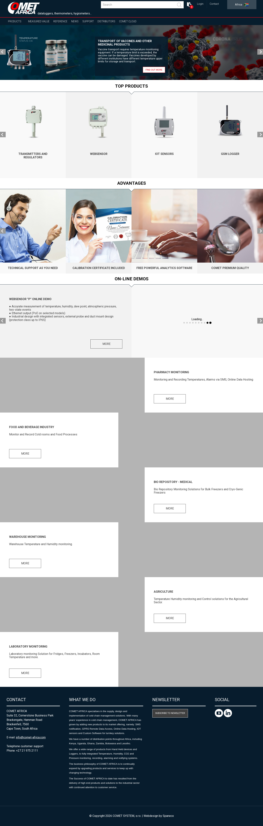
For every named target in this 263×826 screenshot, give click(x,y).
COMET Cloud (127, 21)
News (75, 21)
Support (88, 21)
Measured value (38, 21)
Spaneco (168, 816)
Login (200, 3)
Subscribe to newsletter (170, 713)
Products (14, 21)
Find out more (154, 69)
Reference (60, 21)
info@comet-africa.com (31, 737)
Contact (214, 3)
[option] (131, 52)
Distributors (106, 21)
